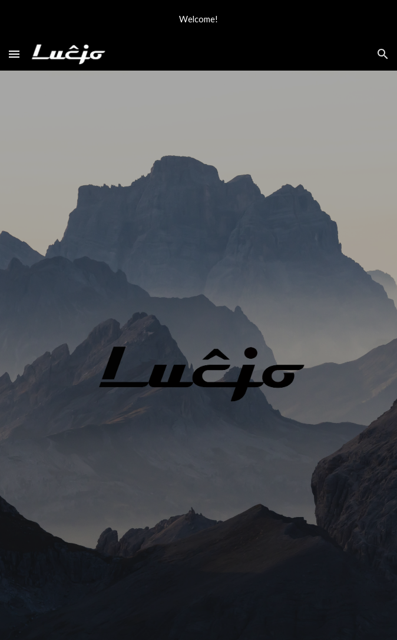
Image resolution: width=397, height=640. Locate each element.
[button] (14, 54)
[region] (198, 19)
